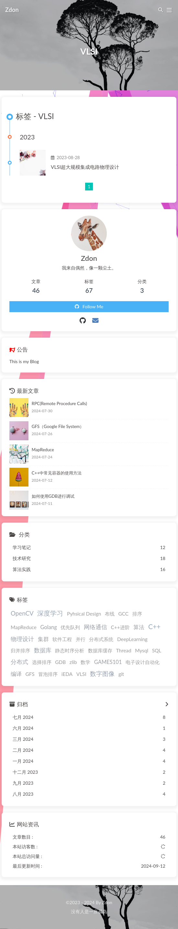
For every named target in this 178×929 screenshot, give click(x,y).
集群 (43, 639)
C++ (154, 626)
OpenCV (22, 613)
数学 (85, 662)
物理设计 (22, 639)
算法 (138, 627)
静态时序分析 (69, 650)
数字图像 (102, 673)
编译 (16, 674)
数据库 (42, 650)
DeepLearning (132, 639)
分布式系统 (101, 639)
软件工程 (62, 639)
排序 (137, 614)
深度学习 (50, 613)
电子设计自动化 (143, 662)
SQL (156, 650)
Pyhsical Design (84, 614)
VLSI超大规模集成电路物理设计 (85, 167)
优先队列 (70, 627)
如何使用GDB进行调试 (53, 496)
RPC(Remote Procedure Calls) (59, 403)
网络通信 (95, 627)
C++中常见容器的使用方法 (57, 472)
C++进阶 (120, 627)
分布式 (19, 661)
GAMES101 (108, 662)
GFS (30, 674)
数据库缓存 (100, 650)
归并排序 (20, 650)
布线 (110, 614)
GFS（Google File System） (58, 426)
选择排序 (41, 662)
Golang (48, 627)
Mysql (141, 650)
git (121, 674)
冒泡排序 (48, 674)
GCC (123, 614)
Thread (123, 650)
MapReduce (43, 449)
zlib (73, 662)
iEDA (66, 674)
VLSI (81, 674)
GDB (60, 662)
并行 (80, 639)
